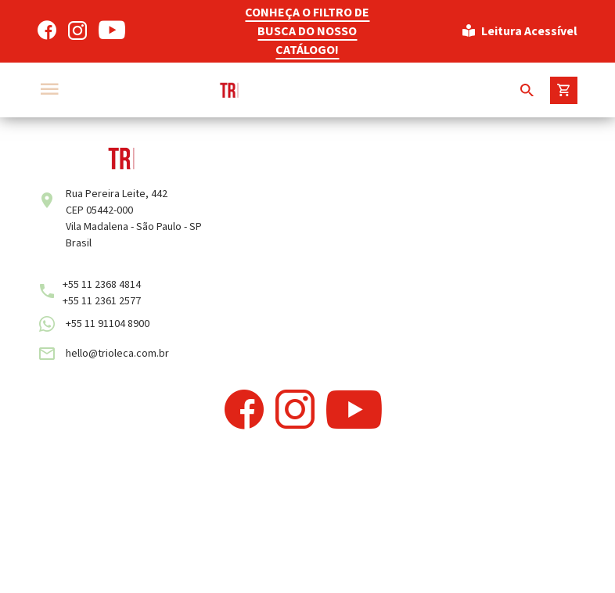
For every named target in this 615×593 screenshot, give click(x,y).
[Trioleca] (260, 90)
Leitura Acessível (519, 31)
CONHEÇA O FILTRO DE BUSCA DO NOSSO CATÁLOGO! (307, 31)
